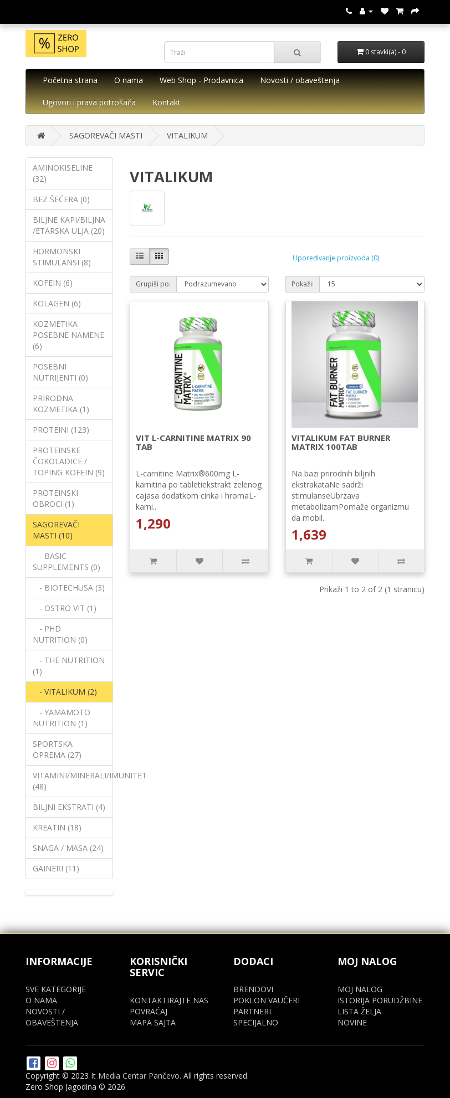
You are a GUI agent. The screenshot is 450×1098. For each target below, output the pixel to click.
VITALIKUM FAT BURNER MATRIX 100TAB (341, 442)
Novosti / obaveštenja (300, 80)
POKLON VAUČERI (266, 1000)
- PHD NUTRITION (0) (60, 634)
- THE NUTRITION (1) (69, 665)
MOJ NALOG (360, 989)
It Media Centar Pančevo (135, 1075)
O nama (128, 80)
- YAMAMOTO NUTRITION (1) (61, 717)
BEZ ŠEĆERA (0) (61, 199)
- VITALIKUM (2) (65, 691)
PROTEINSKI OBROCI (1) (55, 498)
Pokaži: (303, 284)
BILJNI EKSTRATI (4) (69, 807)
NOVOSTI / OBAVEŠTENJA (51, 1017)
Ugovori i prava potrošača (89, 102)
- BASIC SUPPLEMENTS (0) (66, 561)
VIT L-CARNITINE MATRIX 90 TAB (193, 442)
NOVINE (352, 1022)
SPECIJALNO (255, 1022)
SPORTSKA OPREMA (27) (57, 749)
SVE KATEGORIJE (55, 989)
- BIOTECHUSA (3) (69, 587)
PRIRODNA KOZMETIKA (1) (61, 403)
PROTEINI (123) (61, 429)
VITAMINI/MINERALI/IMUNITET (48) (73, 781)
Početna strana (70, 80)
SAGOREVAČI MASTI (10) (56, 530)
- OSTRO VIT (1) (64, 608)
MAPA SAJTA (153, 1022)
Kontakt (166, 102)
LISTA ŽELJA (359, 1011)
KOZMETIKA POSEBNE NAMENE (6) (68, 335)
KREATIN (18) (57, 827)
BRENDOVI (253, 989)
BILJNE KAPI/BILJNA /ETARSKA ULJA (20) (69, 225)
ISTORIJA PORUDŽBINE (380, 1000)
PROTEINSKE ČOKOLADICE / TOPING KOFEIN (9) (69, 461)
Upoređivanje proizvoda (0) (336, 258)
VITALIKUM (187, 135)
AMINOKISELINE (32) (63, 173)
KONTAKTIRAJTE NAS (169, 1000)
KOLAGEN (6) (57, 303)
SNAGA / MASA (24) (68, 848)
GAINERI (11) (56, 868)
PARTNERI (252, 1011)
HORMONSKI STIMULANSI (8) (62, 257)
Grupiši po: (153, 284)
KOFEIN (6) (53, 283)
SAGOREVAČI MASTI (105, 135)
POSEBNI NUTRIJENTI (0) (60, 372)
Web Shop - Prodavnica (201, 80)
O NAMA (41, 1000)
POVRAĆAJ (148, 1011)
